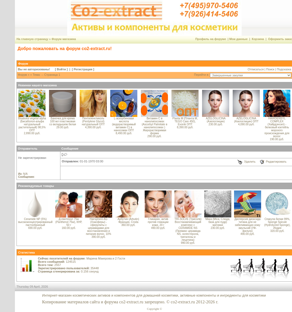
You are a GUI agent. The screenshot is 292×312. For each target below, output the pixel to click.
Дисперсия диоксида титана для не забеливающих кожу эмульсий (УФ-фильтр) (248, 225)
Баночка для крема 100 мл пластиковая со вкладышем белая (62, 121)
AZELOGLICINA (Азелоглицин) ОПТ (246, 120)
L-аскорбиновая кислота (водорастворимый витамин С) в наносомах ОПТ (124, 124)
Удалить (249, 161)
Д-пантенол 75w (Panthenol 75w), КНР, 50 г (68, 222)
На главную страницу (32, 39)
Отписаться (256, 69)
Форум (22, 74)
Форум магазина (63, 39)
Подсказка (284, 69)
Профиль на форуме (210, 39)
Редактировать (276, 161)
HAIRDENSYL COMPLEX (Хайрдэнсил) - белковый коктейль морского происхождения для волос (276, 127)
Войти (61, 69)
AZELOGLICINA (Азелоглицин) (216, 120)
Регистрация (83, 69)
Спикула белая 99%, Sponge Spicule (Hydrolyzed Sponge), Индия (277, 223)
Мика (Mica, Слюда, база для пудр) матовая (217, 222)
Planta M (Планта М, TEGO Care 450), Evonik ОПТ (185, 121)
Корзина (258, 39)
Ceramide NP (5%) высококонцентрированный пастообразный (35, 222)
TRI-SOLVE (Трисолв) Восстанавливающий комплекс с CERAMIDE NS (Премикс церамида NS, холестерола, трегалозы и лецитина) (188, 229)
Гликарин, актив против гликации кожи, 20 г (158, 222)
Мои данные (238, 39)
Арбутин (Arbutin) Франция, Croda (128, 221)
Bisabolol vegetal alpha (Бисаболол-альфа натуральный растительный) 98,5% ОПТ (32, 124)
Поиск (270, 69)
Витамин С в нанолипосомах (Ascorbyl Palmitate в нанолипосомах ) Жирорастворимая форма (154, 126)
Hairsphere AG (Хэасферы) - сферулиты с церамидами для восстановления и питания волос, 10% (98, 226)
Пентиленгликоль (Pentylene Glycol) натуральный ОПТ (93, 121)
